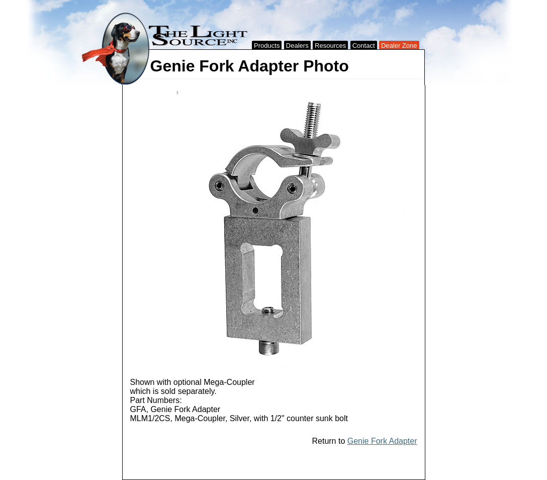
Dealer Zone (399, 45)
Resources (330, 45)
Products (267, 45)
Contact (363, 45)
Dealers (297, 45)
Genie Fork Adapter (382, 441)
